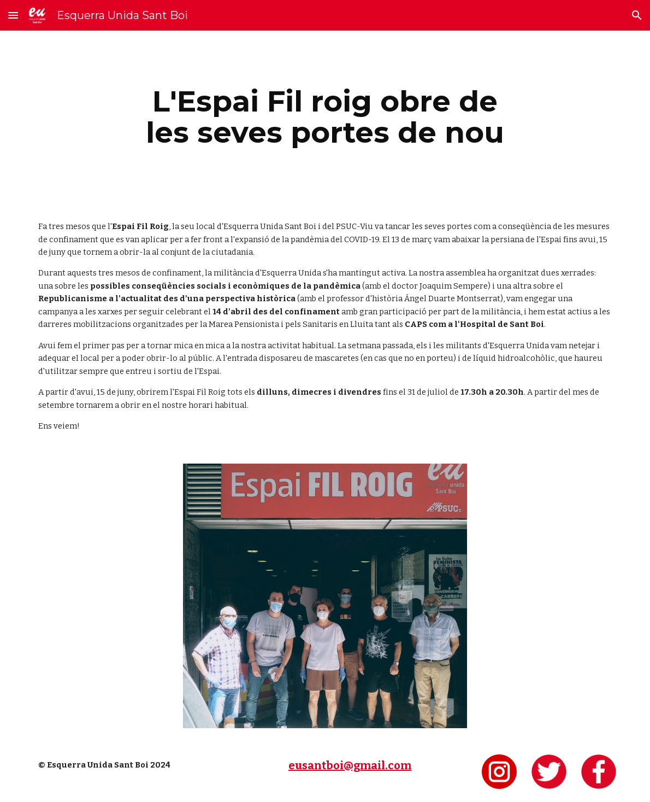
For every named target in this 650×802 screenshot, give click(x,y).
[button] (13, 15)
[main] (325, 116)
